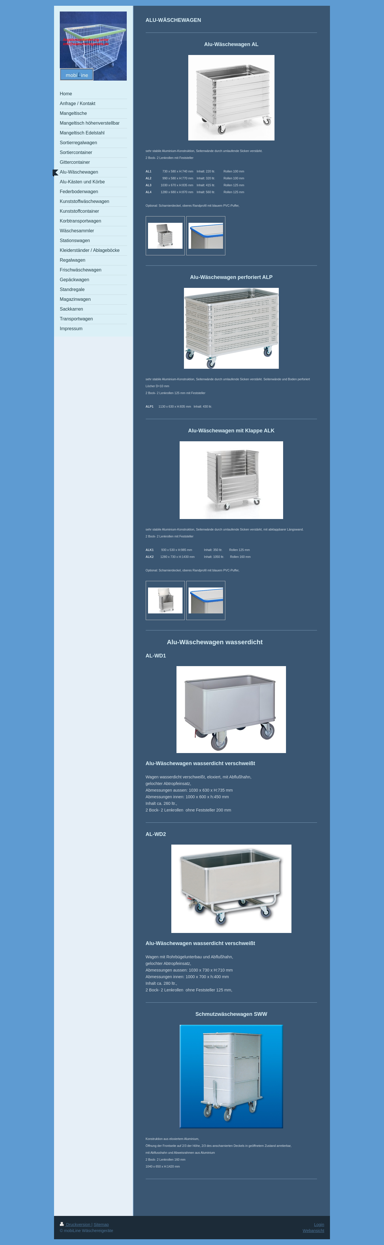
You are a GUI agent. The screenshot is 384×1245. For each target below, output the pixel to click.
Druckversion (75, 1224)
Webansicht (313, 1230)
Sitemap (101, 1224)
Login (319, 1224)
